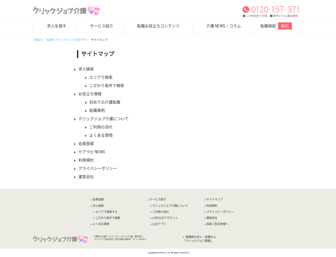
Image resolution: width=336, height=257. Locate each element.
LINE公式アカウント (164, 217)
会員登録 (84, 143)
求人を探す (56, 26)
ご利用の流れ (99, 127)
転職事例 (95, 110)
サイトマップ (213, 199)
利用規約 (84, 160)
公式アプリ (158, 224)
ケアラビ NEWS (89, 152)
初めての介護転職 (102, 102)
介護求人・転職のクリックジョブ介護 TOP (59, 39)
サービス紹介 (101, 26)
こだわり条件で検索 (104, 85)
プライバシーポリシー (95, 168)
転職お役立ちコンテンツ (158, 26)
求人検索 (84, 69)
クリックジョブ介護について (101, 118)
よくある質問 (99, 135)
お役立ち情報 (88, 94)
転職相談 (276, 26)
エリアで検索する (106, 211)
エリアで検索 (99, 77)
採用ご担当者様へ (216, 224)
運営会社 (84, 176)
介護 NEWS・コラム (223, 26)
